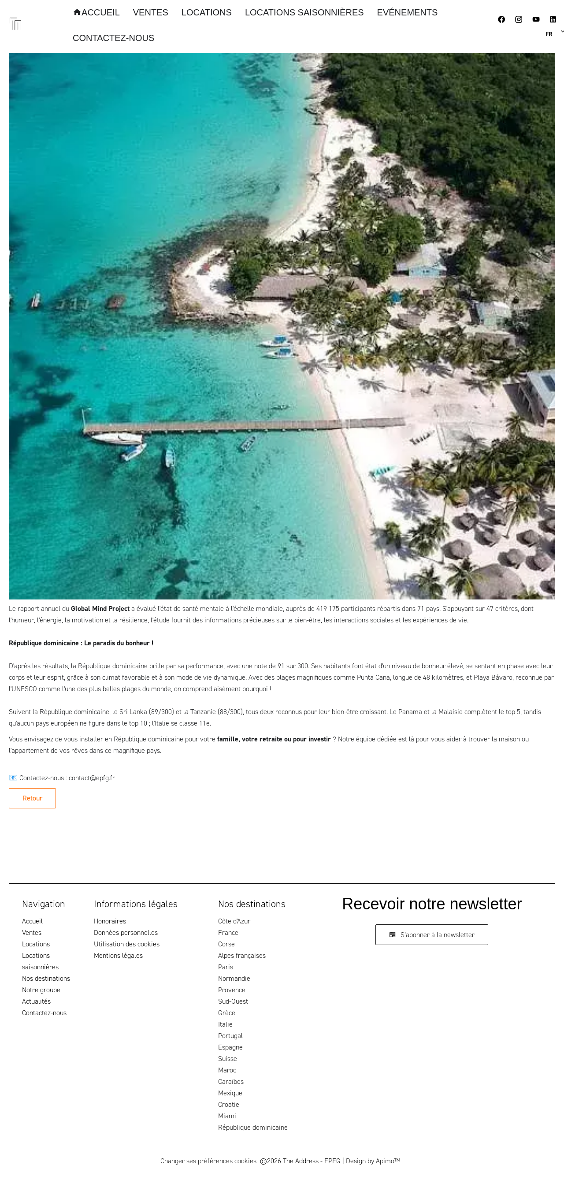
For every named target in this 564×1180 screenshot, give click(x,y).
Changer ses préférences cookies (208, 1160)
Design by (373, 1160)
